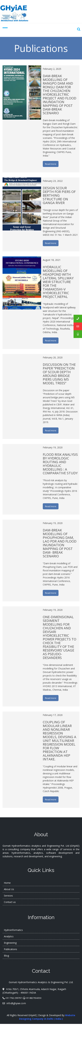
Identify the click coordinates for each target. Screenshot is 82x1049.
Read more (50, 163)
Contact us (10, 902)
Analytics (9, 936)
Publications (10, 949)
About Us (9, 889)
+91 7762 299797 (13, 997)
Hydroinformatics (13, 930)
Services (8, 895)
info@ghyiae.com (14, 1003)
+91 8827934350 (33, 997)
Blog (6, 955)
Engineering (10, 942)
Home (7, 882)
